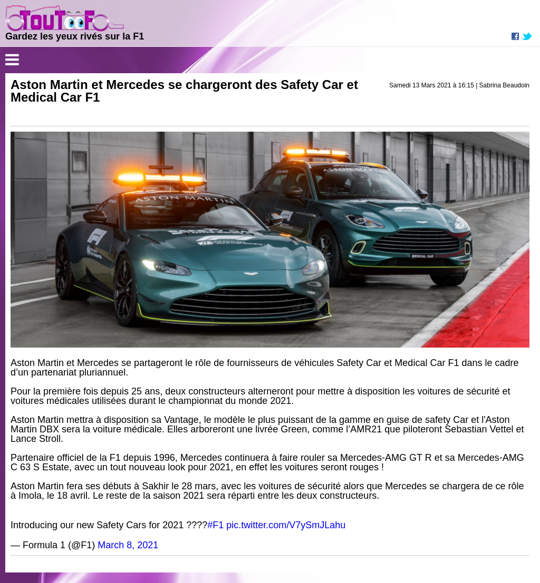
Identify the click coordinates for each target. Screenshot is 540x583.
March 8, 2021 (128, 545)
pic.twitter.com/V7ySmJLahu (285, 525)
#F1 (215, 525)
